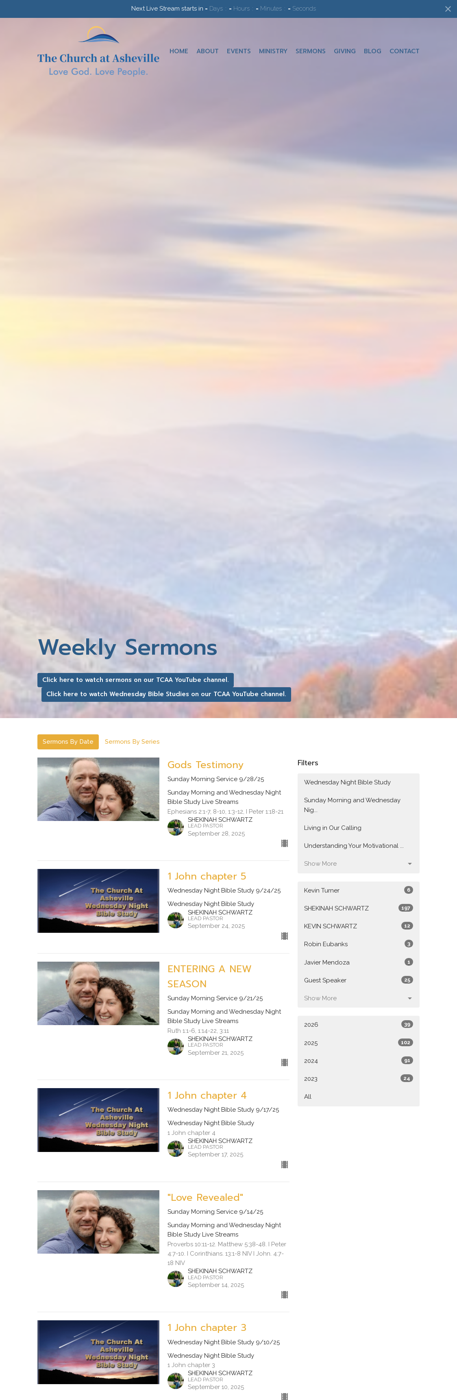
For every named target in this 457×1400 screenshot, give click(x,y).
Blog (372, 51)
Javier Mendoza (358, 962)
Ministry (273, 51)
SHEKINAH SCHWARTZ (358, 908)
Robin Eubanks (358, 944)
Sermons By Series (132, 741)
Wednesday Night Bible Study (347, 782)
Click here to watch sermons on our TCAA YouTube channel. (135, 679)
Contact (405, 51)
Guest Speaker (358, 980)
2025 (358, 1043)
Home (179, 51)
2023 (358, 1078)
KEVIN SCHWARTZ (358, 926)
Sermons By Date (68, 741)
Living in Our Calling (332, 828)
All (307, 1096)
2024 (358, 1060)
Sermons (311, 51)
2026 (358, 1024)
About (207, 51)
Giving (345, 51)
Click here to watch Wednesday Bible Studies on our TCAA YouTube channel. (166, 694)
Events (239, 51)
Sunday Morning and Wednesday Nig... (352, 805)
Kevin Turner (358, 890)
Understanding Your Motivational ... (354, 845)
